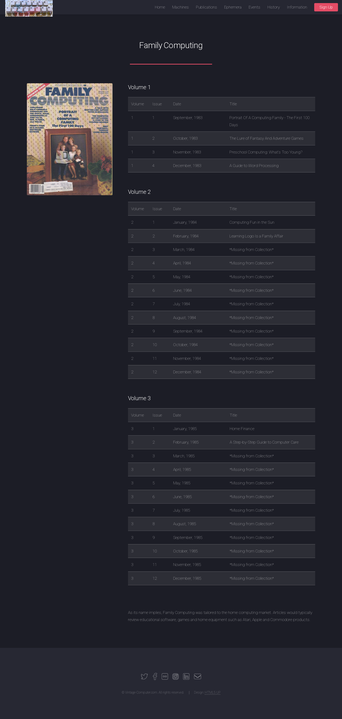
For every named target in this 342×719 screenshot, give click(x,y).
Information (297, 7)
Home (160, 7)
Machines (180, 7)
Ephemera (233, 7)
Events (254, 7)
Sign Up (326, 7)
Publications (206, 7)
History (273, 7)
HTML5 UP (212, 692)
